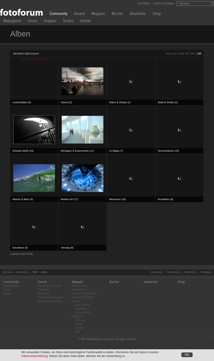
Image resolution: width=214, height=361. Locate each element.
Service (68, 21)
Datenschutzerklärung (34, 356)
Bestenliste (43, 293)
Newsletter (190, 272)
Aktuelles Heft (79, 286)
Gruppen (50, 21)
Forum (32, 21)
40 (187, 53)
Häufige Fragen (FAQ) (49, 301)
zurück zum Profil (22, 254)
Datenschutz (173, 272)
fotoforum (77, 316)
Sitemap (205, 272)
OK (187, 355)
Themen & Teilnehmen (50, 286)
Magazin (98, 14)
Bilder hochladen (165, 3)
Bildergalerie (12, 21)
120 (198, 53)
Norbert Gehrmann (26, 53)
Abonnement (78, 290)
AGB (77, 332)
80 (192, 53)
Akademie (138, 14)
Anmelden (144, 3)
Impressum (157, 272)
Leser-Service (82, 305)
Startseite (7, 272)
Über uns (80, 320)
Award (79, 14)
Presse (78, 324)
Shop (157, 14)
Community (59, 14)
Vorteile (85, 21)
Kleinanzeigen (83, 313)
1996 (34, 272)
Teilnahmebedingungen (50, 297)
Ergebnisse (44, 290)
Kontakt (79, 328)
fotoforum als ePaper (83, 297)
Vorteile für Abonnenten (84, 293)
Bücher (117, 14)
